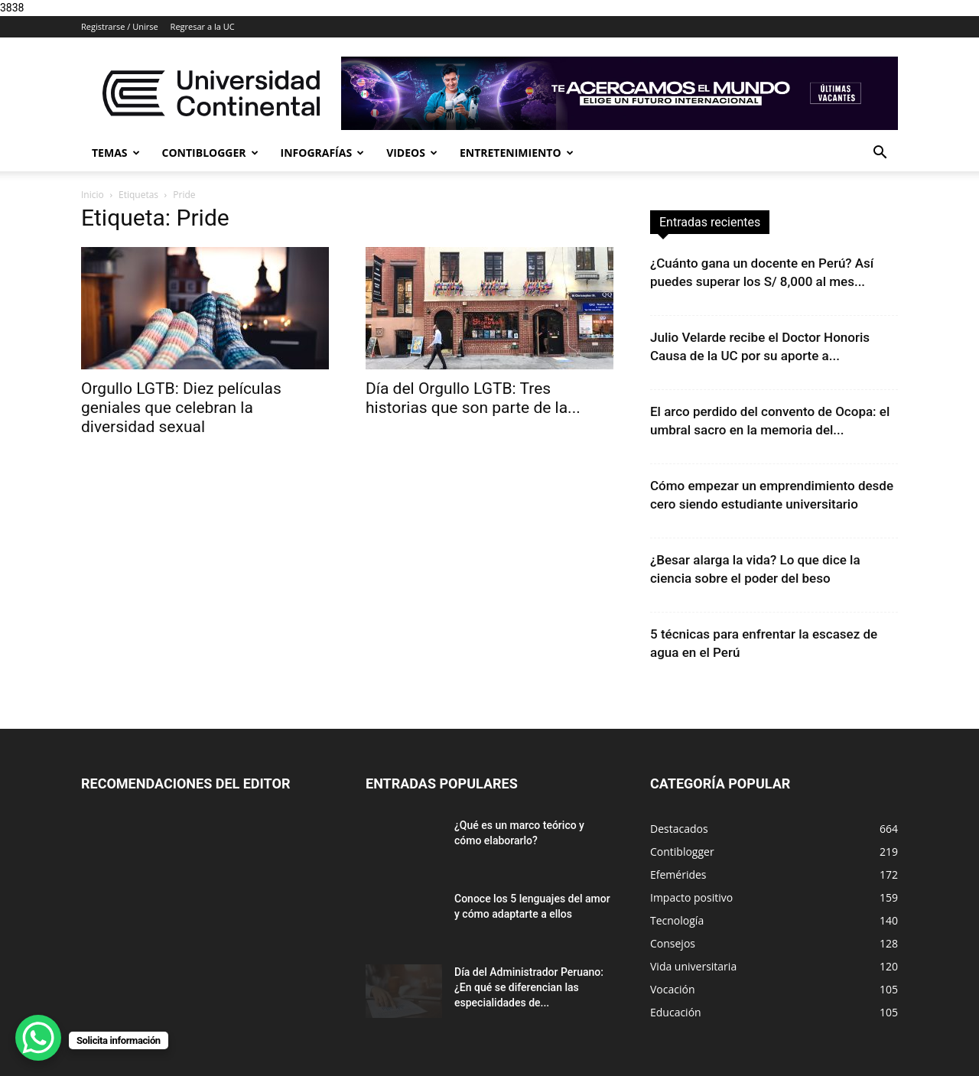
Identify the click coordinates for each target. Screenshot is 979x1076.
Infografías (323, 152)
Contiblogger (210, 152)
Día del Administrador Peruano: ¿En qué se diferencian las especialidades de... (528, 987)
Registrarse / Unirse (119, 26)
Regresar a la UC (203, 26)
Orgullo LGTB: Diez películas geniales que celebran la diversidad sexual (181, 407)
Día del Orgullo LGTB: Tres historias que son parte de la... (473, 398)
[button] (879, 154)
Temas (116, 152)
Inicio (92, 194)
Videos (411, 152)
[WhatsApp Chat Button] (38, 1038)
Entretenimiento (517, 152)
